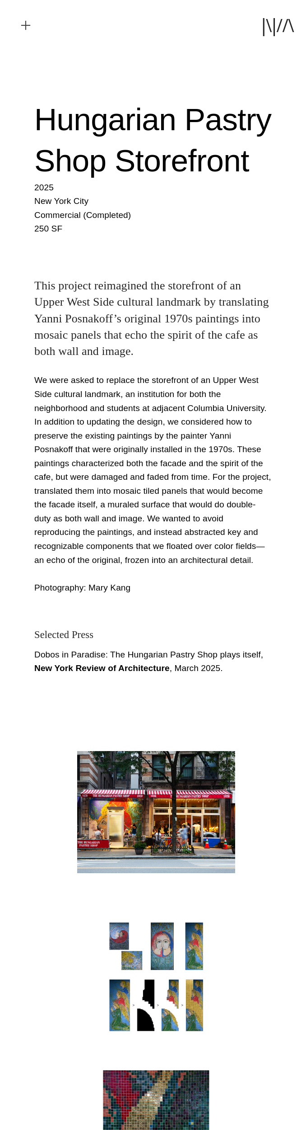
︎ (25, 26)
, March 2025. (128, 668)
